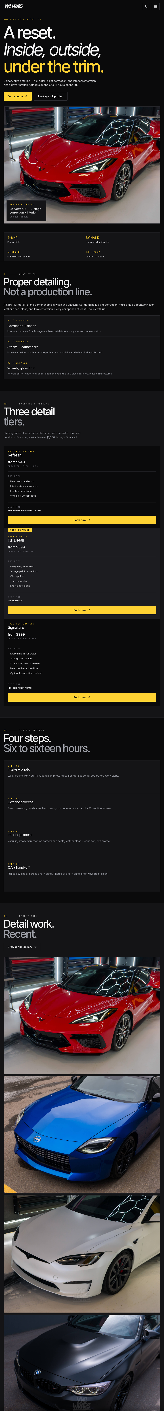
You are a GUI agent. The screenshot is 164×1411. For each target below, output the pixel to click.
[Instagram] (7, 1288)
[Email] (24, 1288)
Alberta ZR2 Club (14, 1387)
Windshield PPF (13, 1322)
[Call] (146, 6)
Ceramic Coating (14, 1332)
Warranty (90, 1322)
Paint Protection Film (16, 1305)
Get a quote (18, 137)
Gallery (89, 1311)
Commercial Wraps (15, 1349)
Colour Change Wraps (17, 1327)
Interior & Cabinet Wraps (18, 1354)
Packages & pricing (51, 137)
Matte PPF (10, 1311)
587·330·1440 (139, 1196)
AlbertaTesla (11, 1381)
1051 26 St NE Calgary (98, 1381)
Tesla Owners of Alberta (18, 1370)
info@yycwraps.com (97, 1376)
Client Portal (92, 1327)
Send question (144, 1131)
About (88, 1305)
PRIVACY (155, 1403)
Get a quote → (94, 1387)
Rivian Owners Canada (17, 1376)
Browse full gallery (141, 703)
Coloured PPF (12, 1316)
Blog (88, 1332)
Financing (91, 1316)
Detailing (9, 1343)
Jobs (88, 1338)
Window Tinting (13, 1338)
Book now (43, 418)
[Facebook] (16, 1288)
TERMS (145, 1403)
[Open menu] (156, 6)
